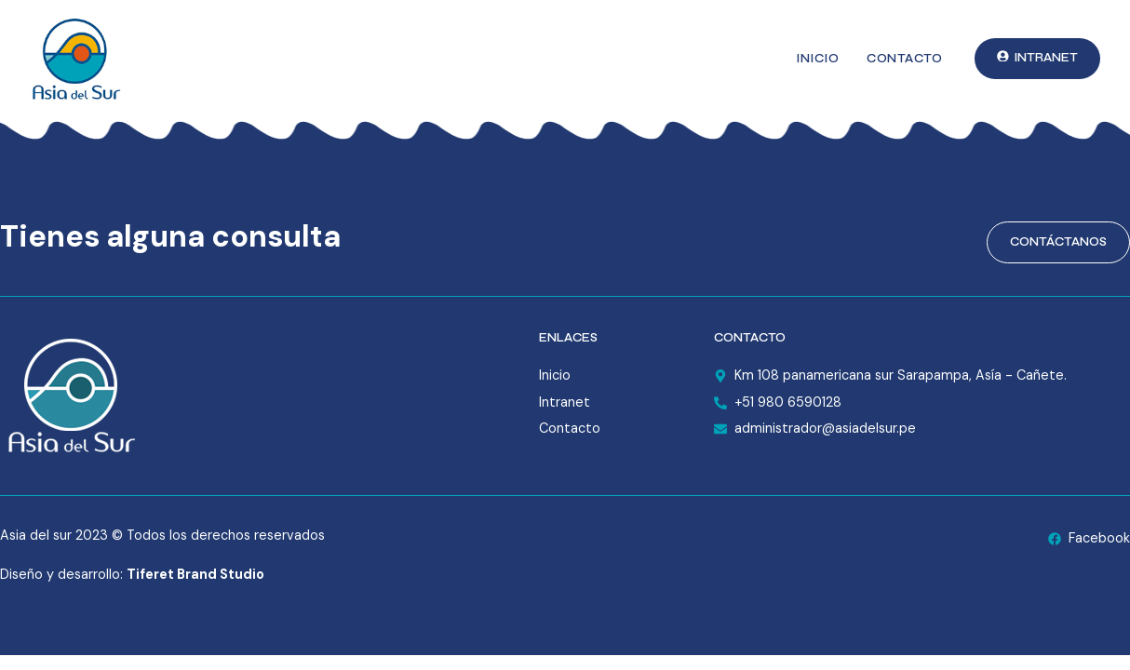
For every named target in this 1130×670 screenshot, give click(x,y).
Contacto (904, 58)
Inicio (817, 58)
